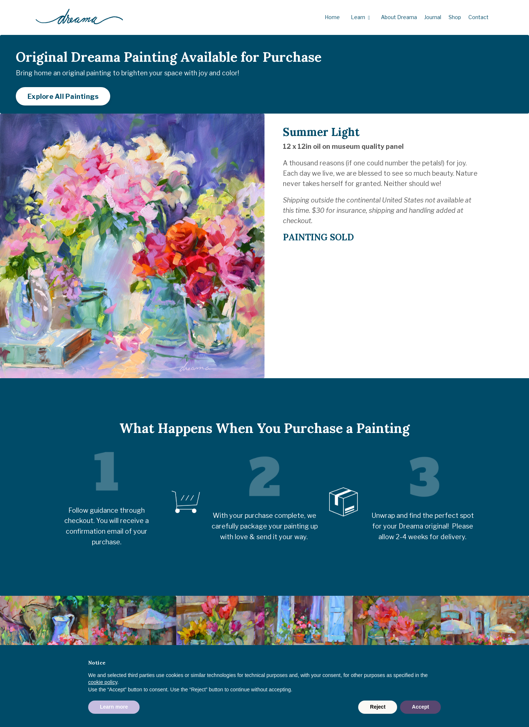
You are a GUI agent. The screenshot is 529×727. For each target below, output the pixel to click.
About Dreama (399, 17)
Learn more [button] (114, 707)
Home (332, 17)
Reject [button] (377, 707)
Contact (478, 17)
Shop (455, 17)
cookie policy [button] (102, 682)
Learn (360, 17)
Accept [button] (420, 707)
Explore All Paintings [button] (65, 99)
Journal (432, 17)
